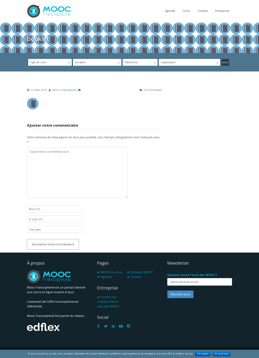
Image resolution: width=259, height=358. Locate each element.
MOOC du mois (111, 272)
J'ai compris (202, 354)
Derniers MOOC (142, 272)
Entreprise (222, 11)
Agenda (170, 11)
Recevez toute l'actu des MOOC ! (192, 275)
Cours (186, 11)
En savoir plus (221, 354)
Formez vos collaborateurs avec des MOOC (108, 301)
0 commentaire (153, 90)
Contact (202, 11)
